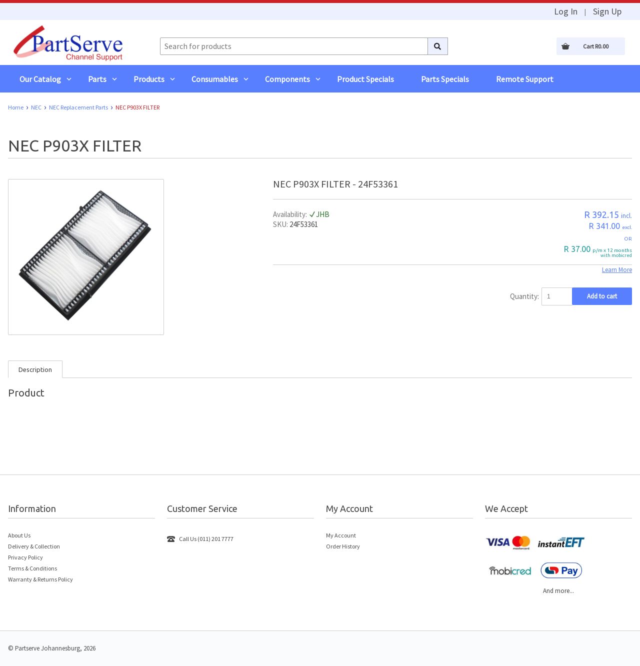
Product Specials (365, 79)
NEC (36, 107)
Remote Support (525, 79)
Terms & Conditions (32, 568)
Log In (566, 11)
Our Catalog (40, 79)
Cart (595, 46)
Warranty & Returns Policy (40, 579)
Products (149, 79)
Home (16, 107)
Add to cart (602, 296)
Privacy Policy (25, 557)
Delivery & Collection (34, 546)
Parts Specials (445, 79)
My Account (341, 535)
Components (287, 79)
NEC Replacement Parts (78, 107)
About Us (19, 535)
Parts (97, 79)
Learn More (617, 270)
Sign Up (607, 11)
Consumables (215, 79)
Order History (343, 546)
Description (35, 369)
